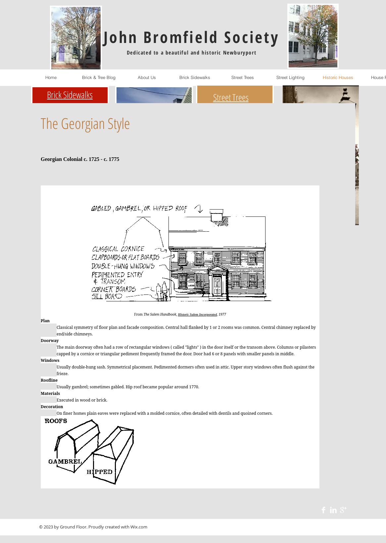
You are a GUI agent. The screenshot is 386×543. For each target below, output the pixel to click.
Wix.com (138, 527)
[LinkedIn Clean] (333, 510)
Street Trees (231, 97)
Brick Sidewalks (70, 94)
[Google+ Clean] (343, 510)
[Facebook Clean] (323, 510)
